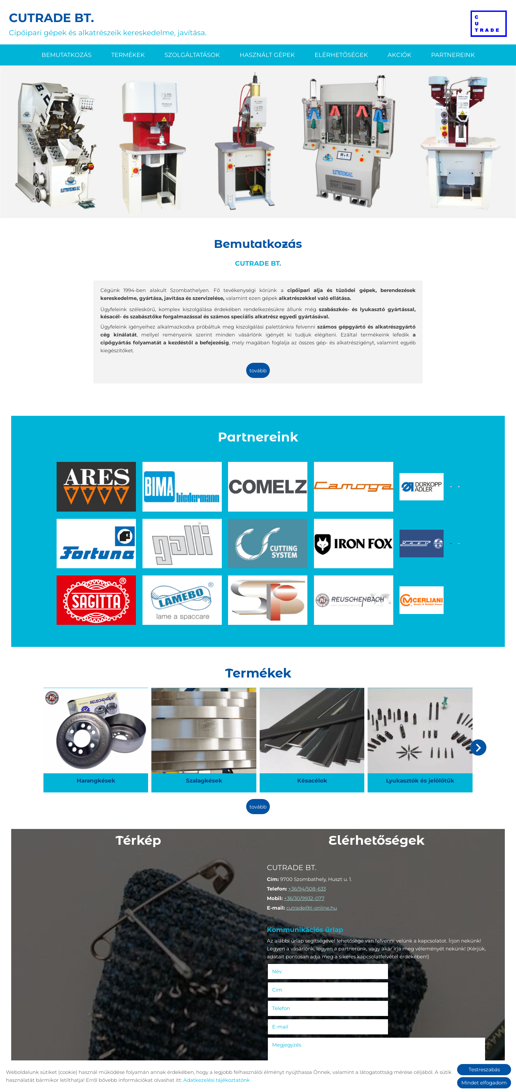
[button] (477, 694)
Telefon (291, 934)
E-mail (399, 934)
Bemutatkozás (66, 54)
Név (287, 916)
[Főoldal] (488, 24)
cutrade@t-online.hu (312, 853)
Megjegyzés (287, 952)
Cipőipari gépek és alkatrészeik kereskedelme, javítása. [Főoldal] (109, 24)
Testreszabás (484, 1069)
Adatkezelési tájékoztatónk (216, 1080)
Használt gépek (267, 54)
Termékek (128, 54)
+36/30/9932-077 (305, 843)
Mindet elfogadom (484, 1082)
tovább (258, 370)
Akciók (399, 54)
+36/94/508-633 (308, 834)
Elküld (278, 1045)
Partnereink (453, 54)
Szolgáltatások (192, 54)
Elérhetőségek (341, 54)
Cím (387, 916)
